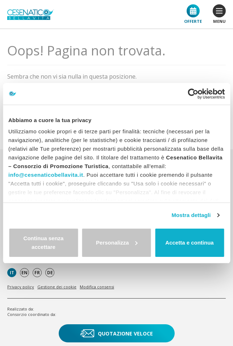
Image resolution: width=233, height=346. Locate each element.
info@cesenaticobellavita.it (45, 175)
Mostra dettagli (191, 215)
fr (37, 273)
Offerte (193, 14)
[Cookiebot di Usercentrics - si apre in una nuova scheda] (193, 93)
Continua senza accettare (44, 242)
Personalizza (117, 242)
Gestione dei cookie (56, 286)
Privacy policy (20, 286)
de (50, 273)
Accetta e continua (189, 242)
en (24, 273)
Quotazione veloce (116, 333)
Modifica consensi (97, 286)
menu (219, 14)
